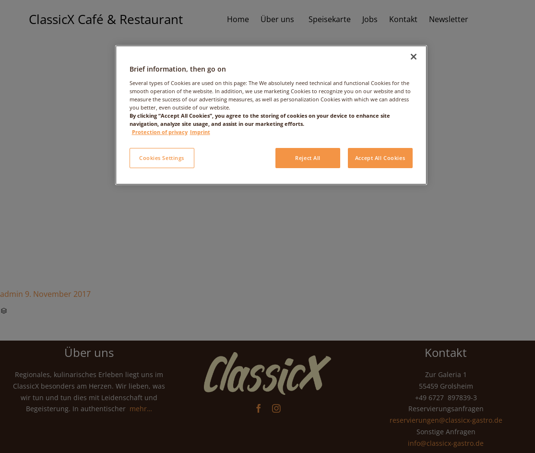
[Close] (413, 56)
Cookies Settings (161, 157)
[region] (271, 115)
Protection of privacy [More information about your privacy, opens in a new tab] (160, 131)
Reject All (308, 157)
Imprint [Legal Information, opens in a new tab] (200, 131)
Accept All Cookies (380, 157)
